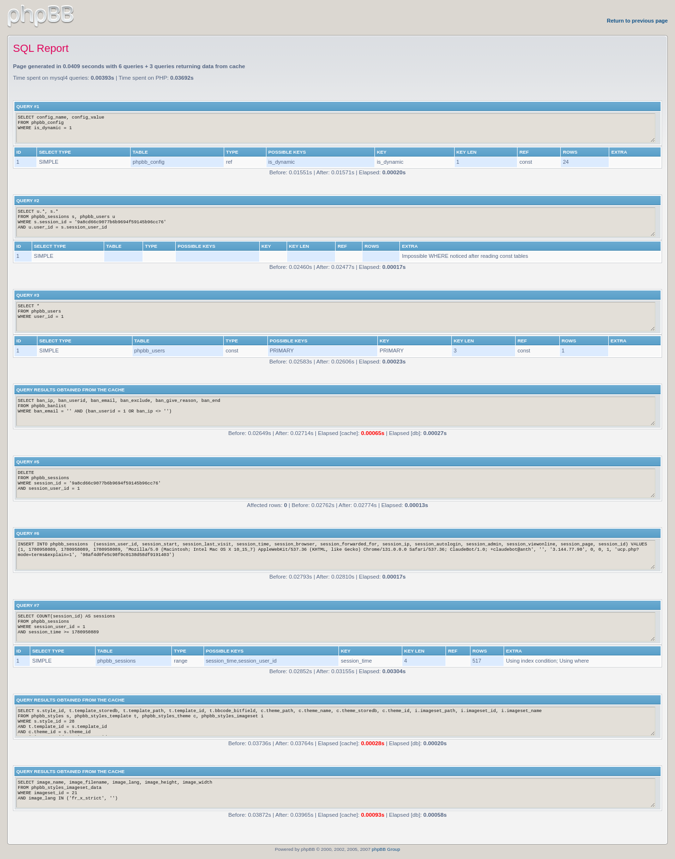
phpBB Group (386, 849)
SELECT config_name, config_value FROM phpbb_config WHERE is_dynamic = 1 (335, 128)
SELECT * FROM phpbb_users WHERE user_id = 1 (335, 316)
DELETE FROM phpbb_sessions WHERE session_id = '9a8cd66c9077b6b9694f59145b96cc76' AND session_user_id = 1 (335, 483)
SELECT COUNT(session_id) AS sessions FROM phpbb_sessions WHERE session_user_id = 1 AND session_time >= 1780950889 (335, 626)
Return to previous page (637, 21)
